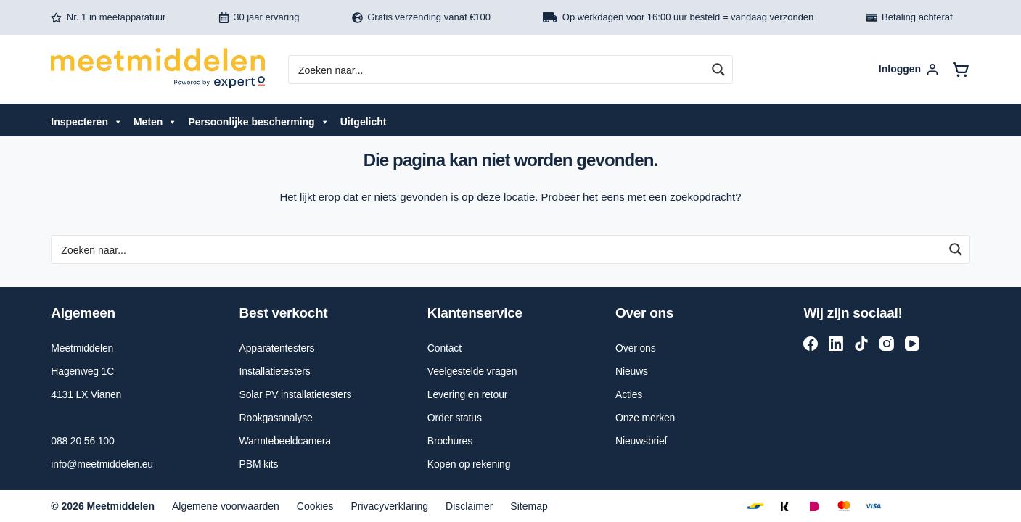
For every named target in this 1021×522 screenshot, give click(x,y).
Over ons (635, 348)
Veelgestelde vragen (472, 371)
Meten (155, 122)
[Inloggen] (908, 69)
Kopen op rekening (468, 464)
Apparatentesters (277, 348)
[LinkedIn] (836, 343)
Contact (444, 348)
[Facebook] (810, 343)
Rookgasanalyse (276, 417)
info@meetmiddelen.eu (102, 464)
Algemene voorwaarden (225, 506)
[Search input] (499, 70)
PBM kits (259, 464)
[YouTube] (912, 343)
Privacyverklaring (389, 506)
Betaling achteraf (909, 17)
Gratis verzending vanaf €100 (421, 17)
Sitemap (528, 506)
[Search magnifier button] (718, 69)
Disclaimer (469, 506)
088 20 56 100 (82, 441)
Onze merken (645, 417)
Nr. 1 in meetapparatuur (108, 17)
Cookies (315, 506)
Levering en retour (467, 394)
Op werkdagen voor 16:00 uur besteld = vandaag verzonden (678, 17)
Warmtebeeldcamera (285, 441)
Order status (454, 417)
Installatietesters (275, 371)
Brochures (449, 441)
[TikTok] (861, 343)
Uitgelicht (363, 122)
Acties (628, 394)
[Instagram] (886, 343)
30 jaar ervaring (259, 17)
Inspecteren (87, 122)
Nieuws (631, 371)
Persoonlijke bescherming (258, 122)
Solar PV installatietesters (295, 394)
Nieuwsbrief (641, 441)
